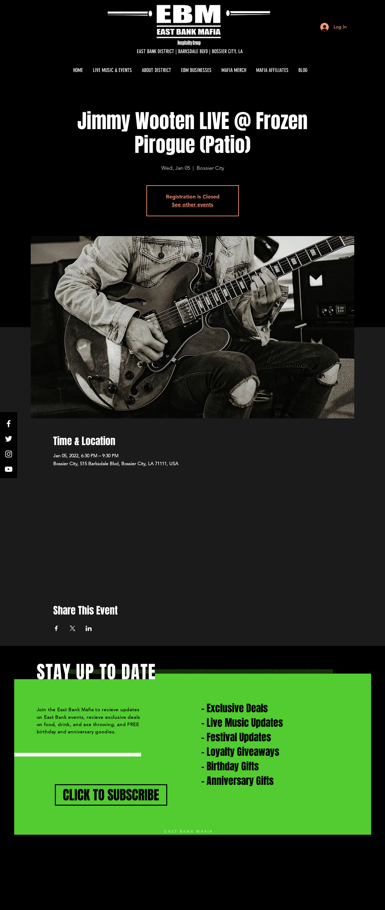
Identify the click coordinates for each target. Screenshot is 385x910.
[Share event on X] (72, 628)
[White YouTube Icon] (8, 469)
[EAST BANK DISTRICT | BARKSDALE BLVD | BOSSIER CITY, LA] (190, 51)
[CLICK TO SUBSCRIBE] (111, 795)
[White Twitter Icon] (8, 438)
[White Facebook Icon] (8, 423)
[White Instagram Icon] (8, 454)
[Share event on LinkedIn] (89, 628)
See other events (192, 204)
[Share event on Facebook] (56, 628)
